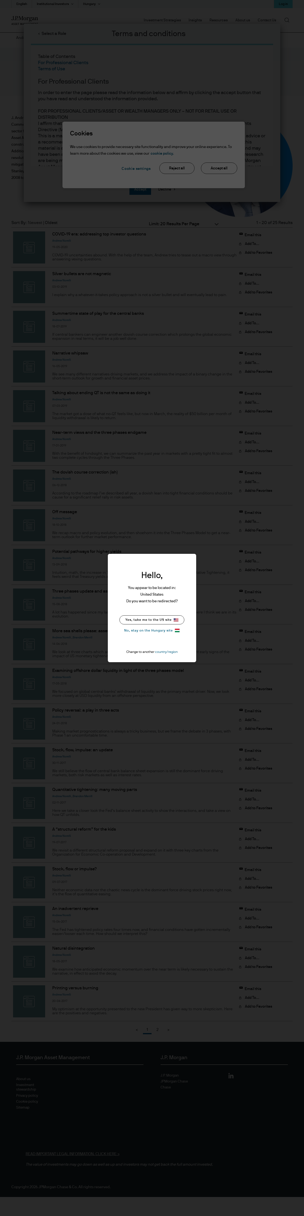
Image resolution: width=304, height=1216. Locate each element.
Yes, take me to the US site (151, 620)
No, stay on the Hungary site (152, 630)
